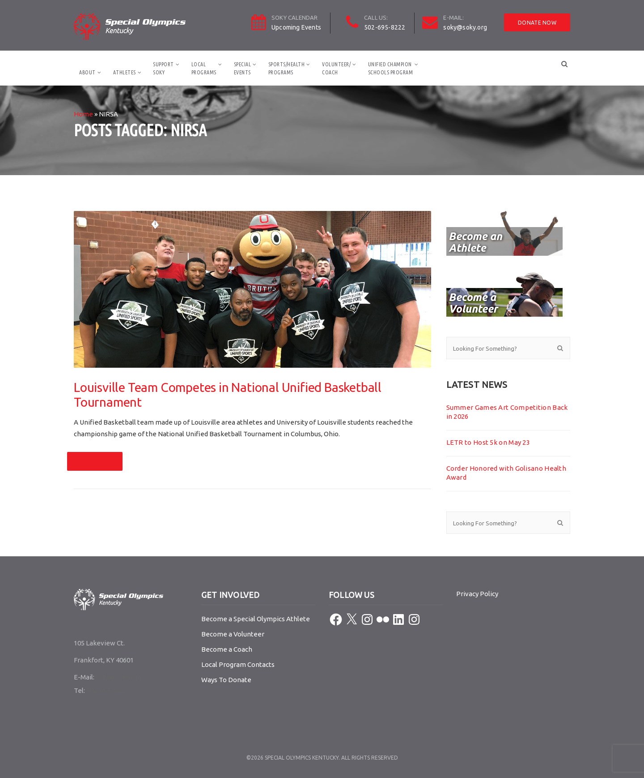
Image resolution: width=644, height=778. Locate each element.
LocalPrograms (203, 68)
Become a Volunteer (232, 634)
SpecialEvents (242, 68)
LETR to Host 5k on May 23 (488, 442)
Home (83, 114)
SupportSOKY (163, 68)
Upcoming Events (296, 27)
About (87, 72)
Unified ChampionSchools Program (390, 68)
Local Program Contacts (238, 664)
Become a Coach (226, 649)
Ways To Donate (226, 679)
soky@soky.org (465, 27)
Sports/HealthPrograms (286, 68)
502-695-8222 (384, 27)
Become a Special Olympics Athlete (255, 619)
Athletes (124, 72)
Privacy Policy (477, 593)
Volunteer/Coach (336, 68)
